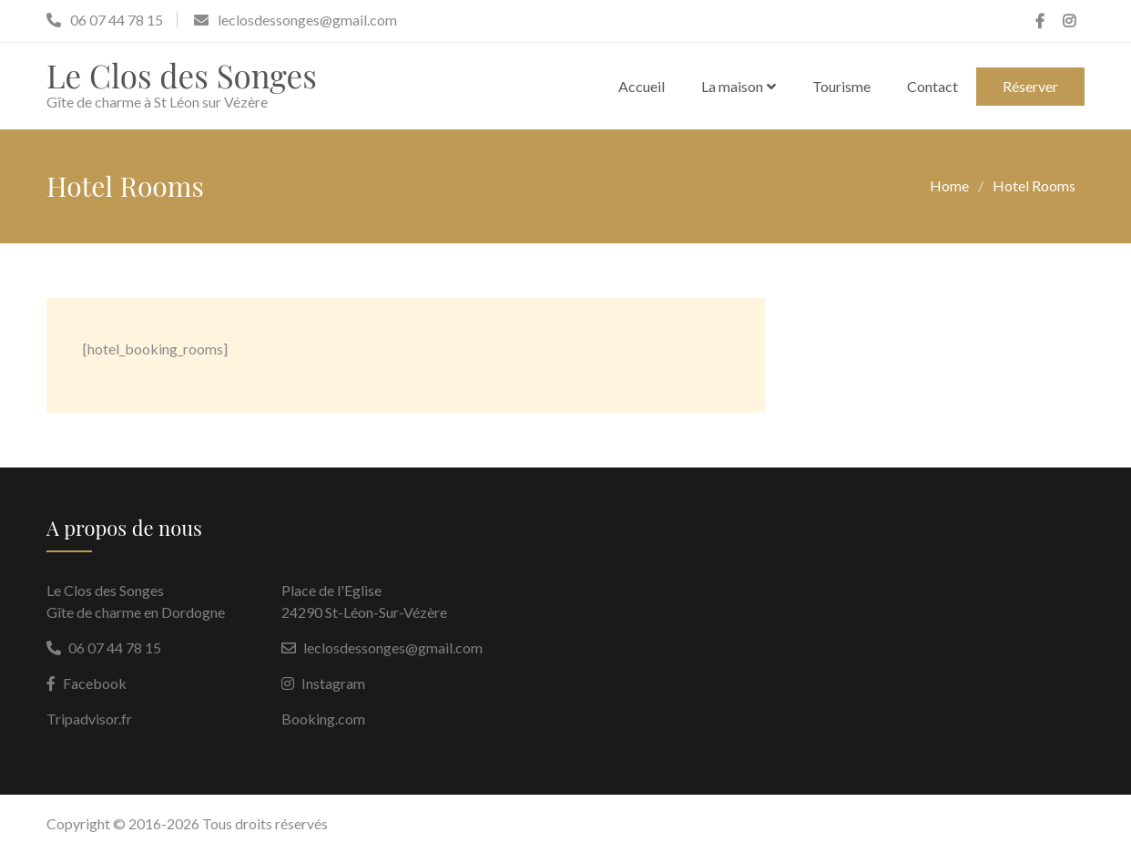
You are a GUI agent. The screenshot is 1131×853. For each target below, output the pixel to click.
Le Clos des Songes (181, 75)
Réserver (1030, 86)
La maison (732, 86)
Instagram (333, 683)
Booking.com (323, 718)
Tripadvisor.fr (89, 718)
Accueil (641, 86)
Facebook (95, 683)
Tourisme (841, 86)
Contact (932, 86)
